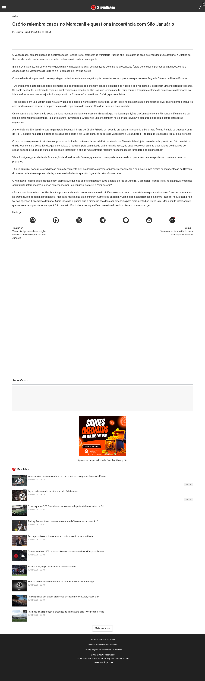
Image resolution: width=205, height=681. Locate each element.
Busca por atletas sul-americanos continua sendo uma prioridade (60, 536)
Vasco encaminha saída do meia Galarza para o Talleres (176, 231)
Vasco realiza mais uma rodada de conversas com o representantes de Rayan (67, 476)
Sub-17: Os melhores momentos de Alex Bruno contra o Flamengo (61, 581)
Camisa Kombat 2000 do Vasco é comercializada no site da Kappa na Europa (66, 551)
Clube (15, 16)
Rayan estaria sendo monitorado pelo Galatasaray (53, 491)
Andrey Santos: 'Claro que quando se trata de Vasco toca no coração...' (63, 521)
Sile (111, 662)
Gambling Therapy (115, 460)
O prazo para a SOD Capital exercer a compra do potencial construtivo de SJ (66, 506)
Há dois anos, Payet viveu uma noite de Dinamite (52, 566)
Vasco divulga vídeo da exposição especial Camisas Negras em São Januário (29, 232)
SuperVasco (20, 380)
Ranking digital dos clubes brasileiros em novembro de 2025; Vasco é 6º (63, 596)
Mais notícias (102, 628)
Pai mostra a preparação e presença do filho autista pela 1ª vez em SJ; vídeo (66, 611)
